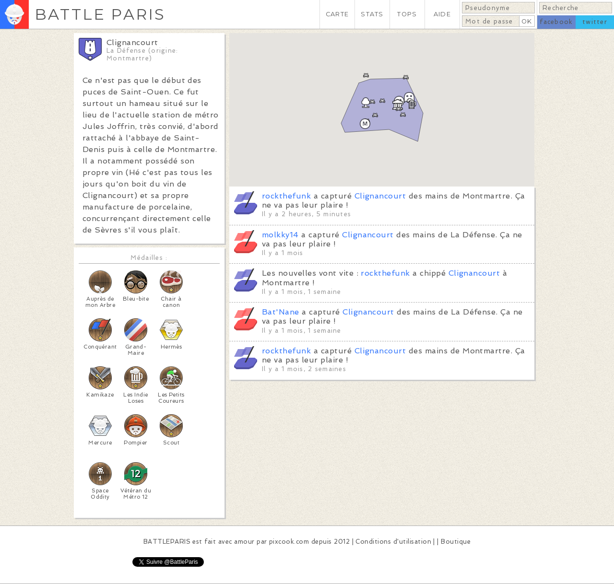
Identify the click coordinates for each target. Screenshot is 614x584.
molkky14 (280, 234)
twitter (594, 21)
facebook (556, 21)
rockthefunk (286, 195)
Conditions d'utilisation (393, 541)
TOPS (407, 14)
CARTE (337, 14)
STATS (372, 14)
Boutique (456, 541)
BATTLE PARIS (100, 14)
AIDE (442, 14)
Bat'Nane (280, 311)
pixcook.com (289, 541)
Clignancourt (380, 195)
